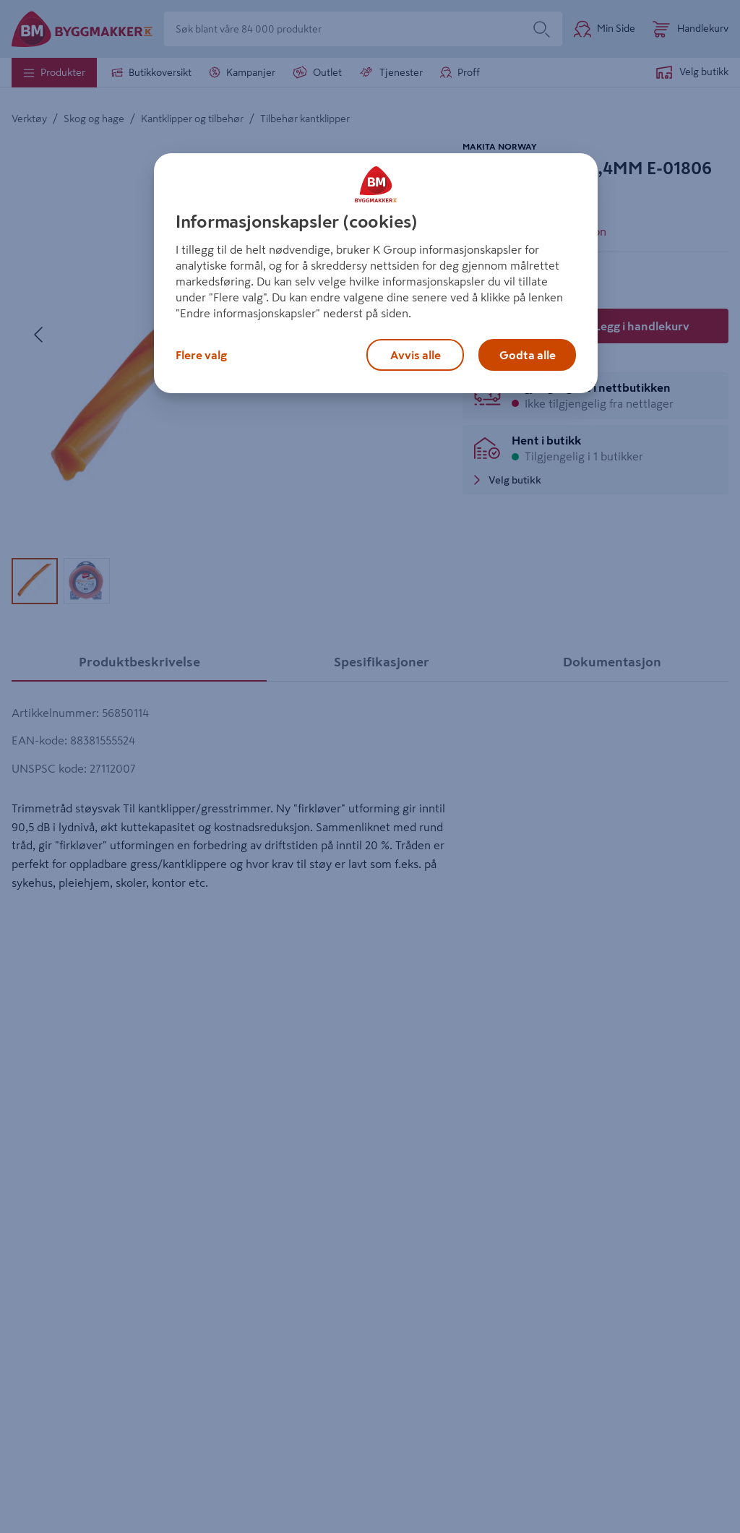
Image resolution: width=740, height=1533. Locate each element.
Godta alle (527, 355)
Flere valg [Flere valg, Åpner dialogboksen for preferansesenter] (201, 355)
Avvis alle (415, 355)
